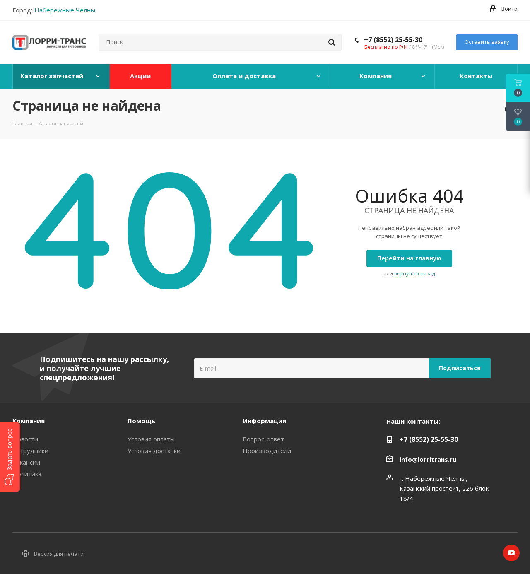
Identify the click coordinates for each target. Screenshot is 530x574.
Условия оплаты (151, 439)
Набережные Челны (64, 10)
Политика (26, 474)
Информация (264, 421)
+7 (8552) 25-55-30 (393, 39)
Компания (28, 421)
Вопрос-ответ (263, 439)
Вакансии (26, 462)
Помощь (141, 421)
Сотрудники (30, 450)
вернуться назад (414, 273)
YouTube (511, 553)
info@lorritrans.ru (428, 459)
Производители (267, 450)
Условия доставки (154, 450)
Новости (25, 439)
